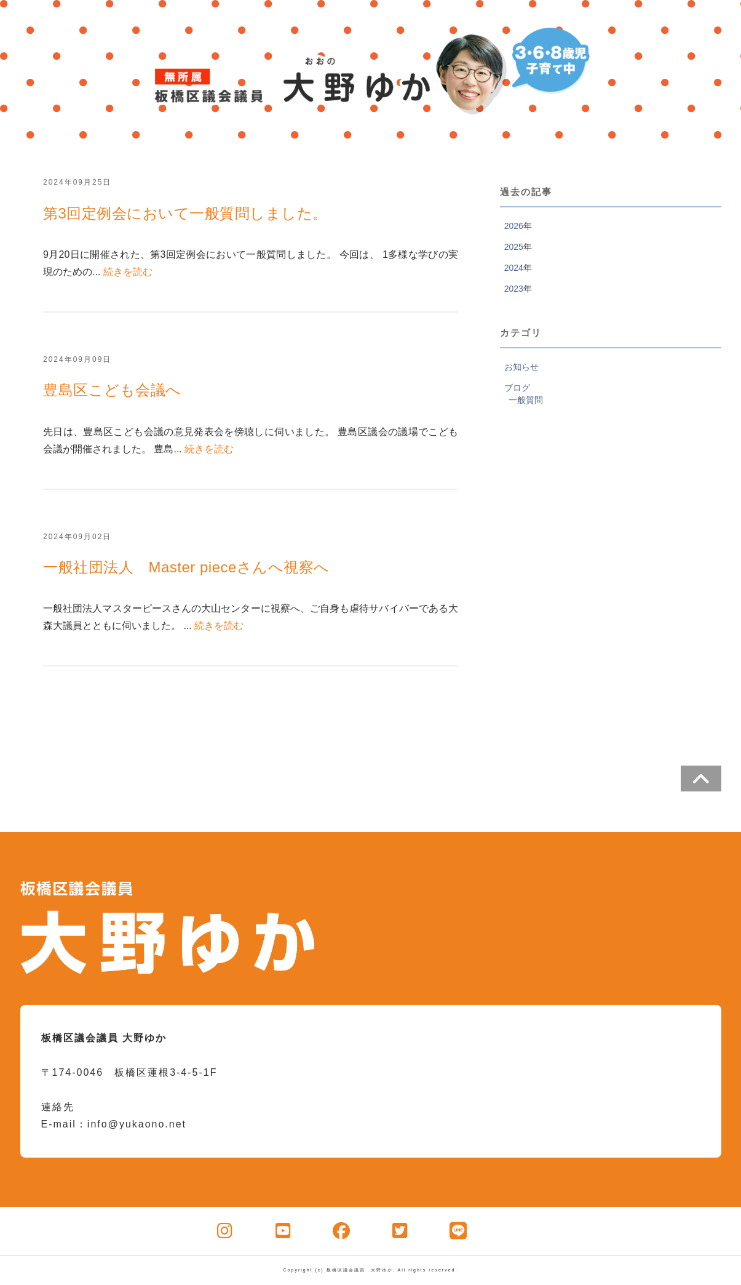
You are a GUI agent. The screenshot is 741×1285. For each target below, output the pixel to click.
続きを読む (128, 271)
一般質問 (526, 400)
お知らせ (521, 367)
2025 (513, 247)
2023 (513, 289)
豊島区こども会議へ (112, 390)
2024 (513, 268)
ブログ (517, 388)
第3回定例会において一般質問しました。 (185, 213)
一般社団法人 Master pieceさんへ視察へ (186, 567)
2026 (513, 226)
